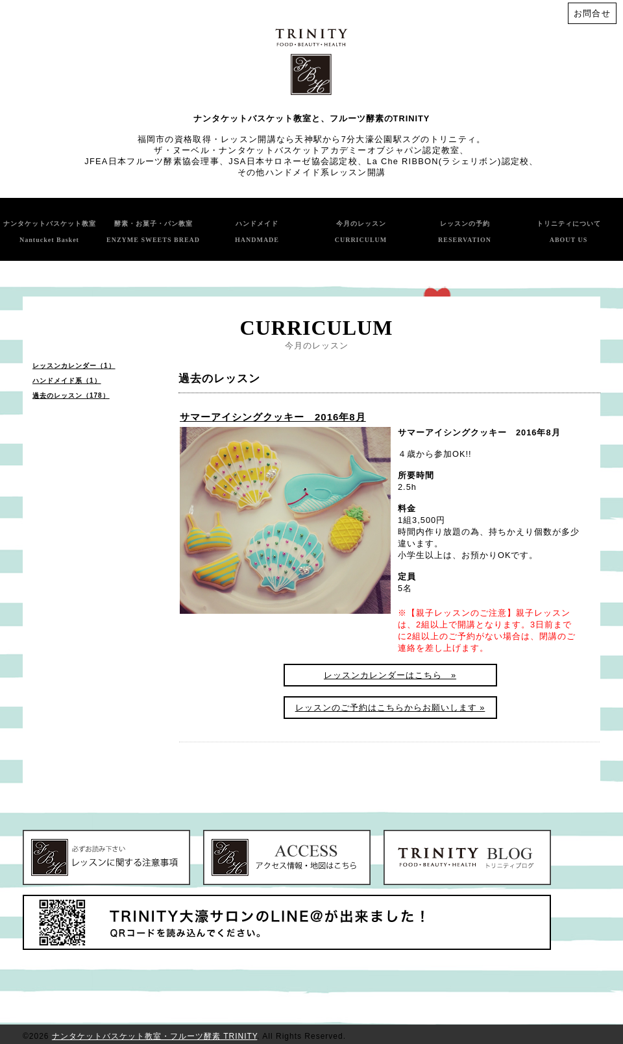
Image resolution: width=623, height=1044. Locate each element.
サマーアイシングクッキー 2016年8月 (273, 416)
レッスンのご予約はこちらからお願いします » (390, 707)
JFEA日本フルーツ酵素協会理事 (151, 161)
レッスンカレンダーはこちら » (390, 675)
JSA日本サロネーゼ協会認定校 (293, 161)
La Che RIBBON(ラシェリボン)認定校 (448, 161)
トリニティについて (569, 231)
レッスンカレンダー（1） (74, 365)
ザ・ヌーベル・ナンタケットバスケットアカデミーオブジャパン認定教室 (306, 150)
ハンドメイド (257, 231)
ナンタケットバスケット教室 (49, 231)
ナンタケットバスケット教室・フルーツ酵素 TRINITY (154, 1036)
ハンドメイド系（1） (66, 380)
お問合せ (592, 13)
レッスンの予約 (464, 231)
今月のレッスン (361, 231)
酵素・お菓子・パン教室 (153, 231)
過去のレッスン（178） (71, 395)
